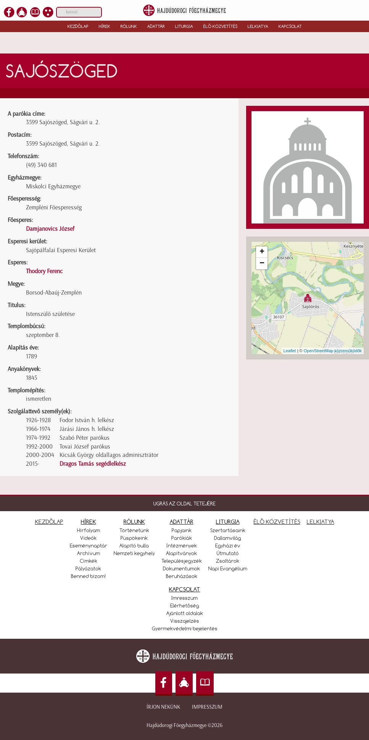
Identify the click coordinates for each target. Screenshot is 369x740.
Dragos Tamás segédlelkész (93, 463)
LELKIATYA (320, 521)
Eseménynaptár (88, 545)
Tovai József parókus (85, 446)
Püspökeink (134, 538)
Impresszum (207, 707)
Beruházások (181, 576)
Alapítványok (181, 553)
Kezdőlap (78, 26)
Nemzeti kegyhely (134, 553)
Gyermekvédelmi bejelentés (185, 628)
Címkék (88, 561)
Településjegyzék (181, 561)
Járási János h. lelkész (87, 428)
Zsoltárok (227, 561)
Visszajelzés (184, 621)
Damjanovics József (50, 228)
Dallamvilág (227, 538)
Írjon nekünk (163, 707)
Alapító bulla (134, 545)
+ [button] (261, 252)
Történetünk (134, 530)
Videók (88, 538)
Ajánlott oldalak (184, 613)
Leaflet (290, 350)
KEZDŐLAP (49, 521)
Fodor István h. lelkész (87, 420)
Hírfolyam (88, 530)
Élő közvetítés (220, 26)
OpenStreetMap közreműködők (333, 350)
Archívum (88, 553)
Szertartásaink (227, 530)
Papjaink (182, 530)
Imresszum (184, 598)
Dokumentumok (181, 568)
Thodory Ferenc (44, 271)
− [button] (261, 263)
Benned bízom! (88, 576)
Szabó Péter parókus (85, 437)
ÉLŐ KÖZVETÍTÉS (277, 521)
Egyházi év (227, 545)
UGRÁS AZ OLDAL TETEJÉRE (184, 503)
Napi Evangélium (227, 568)
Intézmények (181, 545)
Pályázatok (88, 568)
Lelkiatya (258, 26)
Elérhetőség (184, 605)
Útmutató (228, 553)
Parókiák (181, 538)
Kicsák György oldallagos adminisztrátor (109, 454)
